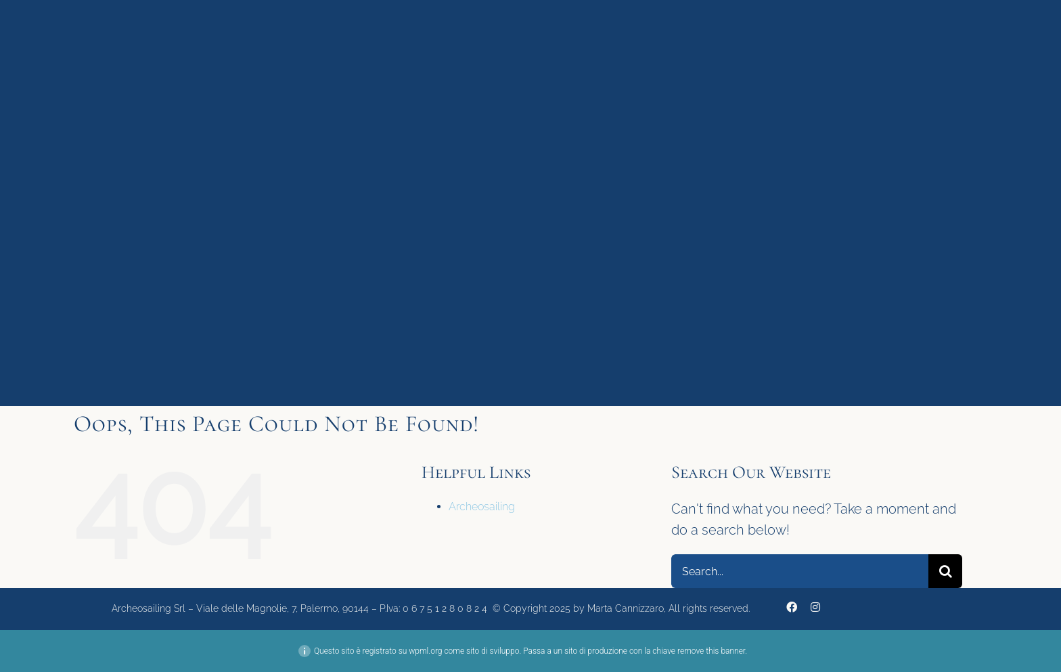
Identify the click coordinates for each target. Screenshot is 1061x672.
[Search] (945, 571)
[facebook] (791, 607)
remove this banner (711, 651)
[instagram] (815, 607)
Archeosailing (482, 506)
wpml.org (425, 651)
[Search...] (799, 571)
